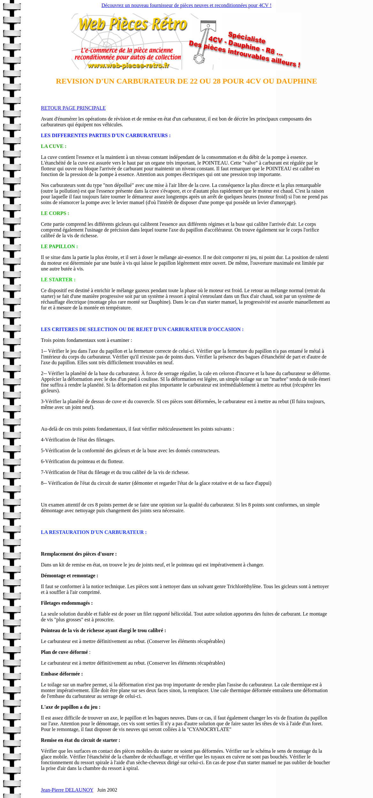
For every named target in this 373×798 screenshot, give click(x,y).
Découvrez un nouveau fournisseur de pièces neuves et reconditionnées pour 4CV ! (186, 5)
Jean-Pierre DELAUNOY (67, 790)
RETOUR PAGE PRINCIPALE (73, 108)
